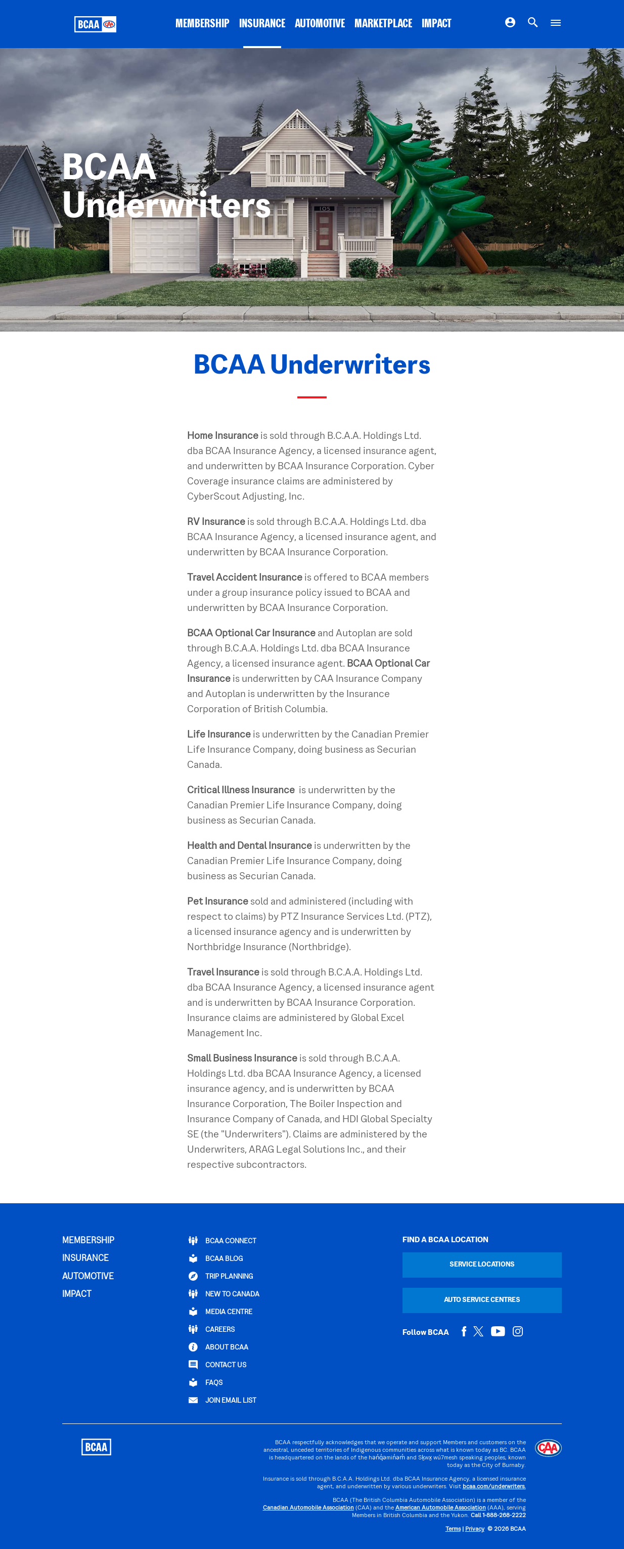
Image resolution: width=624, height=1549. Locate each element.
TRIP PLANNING (221, 1276)
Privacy (474, 1529)
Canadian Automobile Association (308, 1508)
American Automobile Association (440, 1508)
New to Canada (224, 1293)
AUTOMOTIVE (320, 24)
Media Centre (220, 1311)
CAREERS (212, 1329)
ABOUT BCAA (218, 1347)
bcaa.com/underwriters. (494, 1487)
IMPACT (437, 24)
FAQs (205, 1382)
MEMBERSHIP (202, 24)
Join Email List (222, 1400)
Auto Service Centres (482, 1300)
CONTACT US (217, 1364)
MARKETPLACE (383, 24)
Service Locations (482, 1264)
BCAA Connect (222, 1240)
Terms (453, 1529)
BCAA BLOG (216, 1258)
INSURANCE (262, 24)
